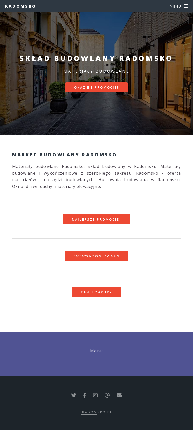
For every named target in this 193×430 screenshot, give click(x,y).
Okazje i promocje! (96, 87)
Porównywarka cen (96, 255)
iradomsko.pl (96, 412)
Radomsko (20, 6)
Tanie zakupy (96, 292)
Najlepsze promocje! (96, 219)
